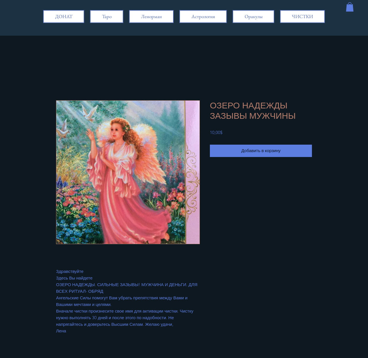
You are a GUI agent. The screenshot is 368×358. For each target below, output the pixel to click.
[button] (350, 7)
